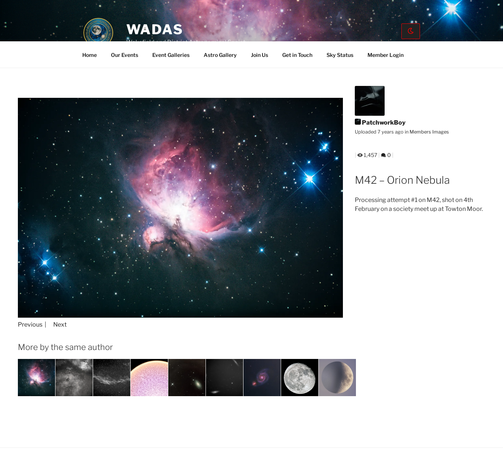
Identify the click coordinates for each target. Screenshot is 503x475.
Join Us (259, 55)
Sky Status (340, 55)
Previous (30, 324)
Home (89, 55)
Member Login (385, 55)
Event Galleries (171, 55)
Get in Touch (297, 55)
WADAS (155, 29)
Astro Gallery (220, 55)
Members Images (429, 132)
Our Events (124, 55)
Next (60, 324)
